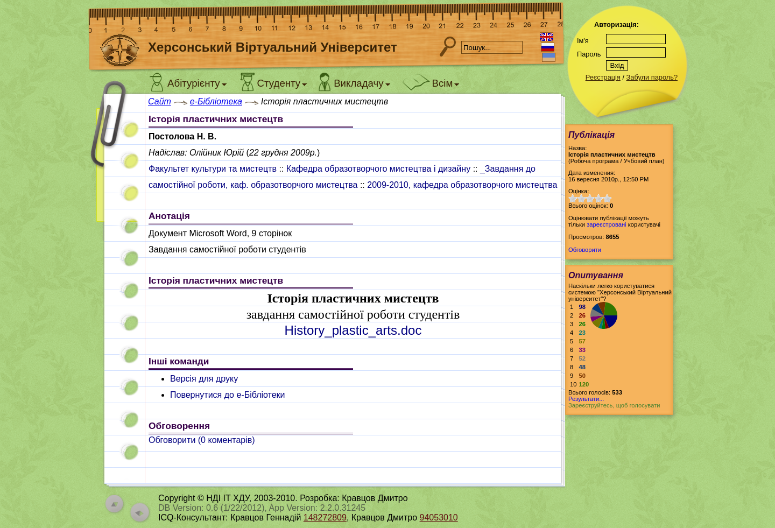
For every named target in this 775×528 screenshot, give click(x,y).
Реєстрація (603, 77)
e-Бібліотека (216, 101)
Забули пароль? (652, 77)
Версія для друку (204, 378)
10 (607, 198)
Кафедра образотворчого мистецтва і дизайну (378, 168)
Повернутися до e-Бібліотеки (227, 394)
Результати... (586, 399)
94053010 (439, 517)
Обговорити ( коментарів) (202, 440)
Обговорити (584, 250)
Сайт (159, 101)
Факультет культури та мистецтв (213, 168)
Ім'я (583, 41)
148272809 (325, 517)
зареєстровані (606, 224)
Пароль (589, 54)
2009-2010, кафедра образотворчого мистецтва (462, 184)
